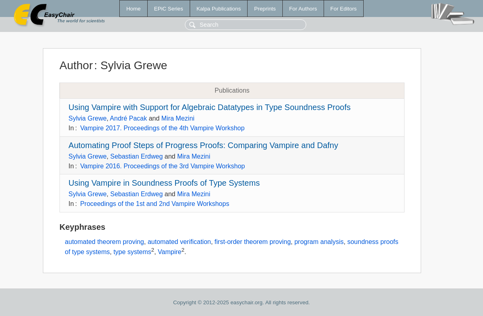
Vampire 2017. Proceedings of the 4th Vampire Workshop (162, 128)
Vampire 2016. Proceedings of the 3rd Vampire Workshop (162, 166)
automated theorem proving (104, 241)
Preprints (264, 9)
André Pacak (128, 118)
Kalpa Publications (219, 9)
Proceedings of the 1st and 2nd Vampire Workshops (154, 203)
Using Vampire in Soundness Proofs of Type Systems (164, 182)
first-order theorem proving (252, 241)
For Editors (343, 9)
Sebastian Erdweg (136, 156)
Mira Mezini (178, 118)
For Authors (303, 9)
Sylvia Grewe (87, 118)
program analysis (319, 241)
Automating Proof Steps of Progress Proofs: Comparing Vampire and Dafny (203, 145)
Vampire (169, 252)
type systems (132, 252)
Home (133, 9)
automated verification (179, 241)
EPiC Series (168, 9)
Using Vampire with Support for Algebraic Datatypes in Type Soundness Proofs (209, 107)
